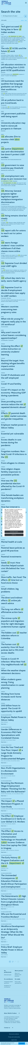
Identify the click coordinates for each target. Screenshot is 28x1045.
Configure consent (14, 531)
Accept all (14, 534)
